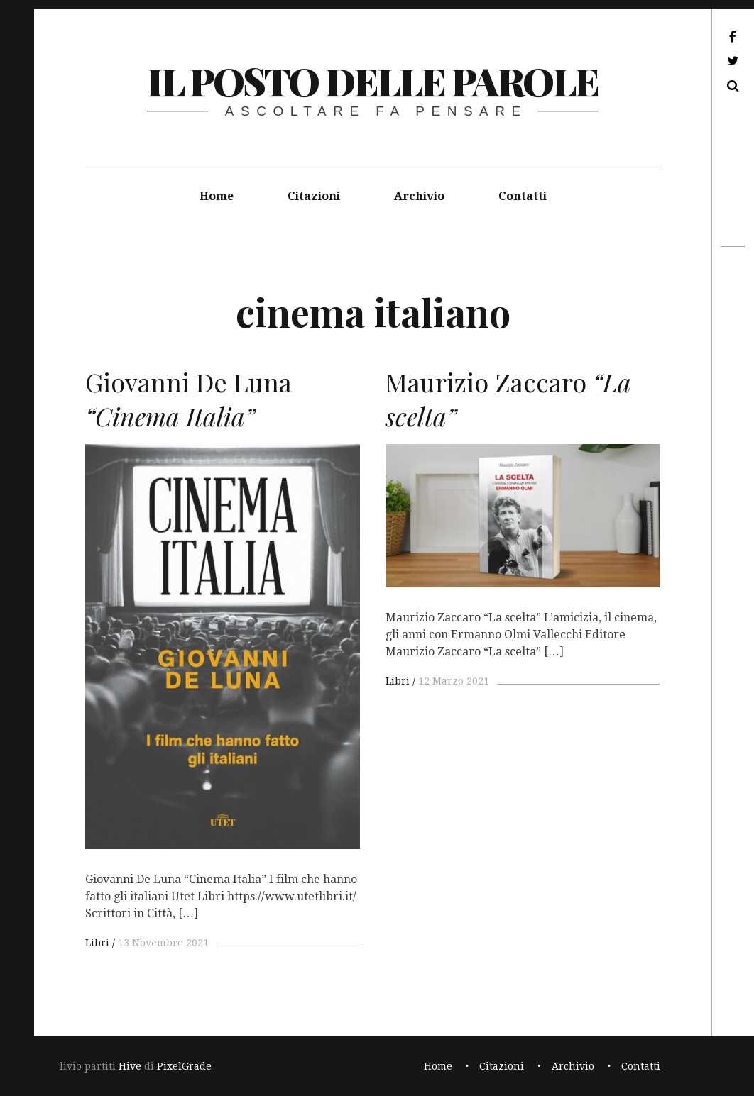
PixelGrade (184, 1066)
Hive (130, 1066)
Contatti (522, 196)
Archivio (419, 196)
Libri (97, 942)
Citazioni (314, 196)
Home (217, 196)
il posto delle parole (372, 80)
